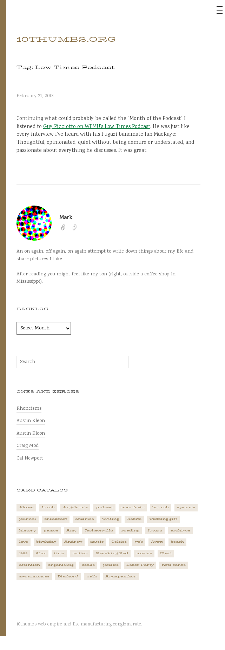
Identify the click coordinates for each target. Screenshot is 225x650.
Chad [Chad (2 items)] (166, 553)
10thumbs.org (66, 39)
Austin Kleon (30, 420)
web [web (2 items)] (139, 542)
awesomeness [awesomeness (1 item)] (34, 576)
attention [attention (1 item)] (29, 565)
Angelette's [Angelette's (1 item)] (75, 507)
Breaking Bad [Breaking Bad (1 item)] (112, 553)
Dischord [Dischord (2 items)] (68, 576)
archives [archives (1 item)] (180, 530)
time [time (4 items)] (59, 553)
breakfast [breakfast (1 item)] (55, 519)
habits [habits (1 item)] (134, 519)
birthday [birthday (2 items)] (46, 542)
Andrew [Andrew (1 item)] (73, 542)
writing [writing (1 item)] (110, 519)
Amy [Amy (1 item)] (71, 530)
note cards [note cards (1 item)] (174, 565)
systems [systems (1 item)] (186, 507)
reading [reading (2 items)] (130, 530)
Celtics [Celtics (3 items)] (119, 542)
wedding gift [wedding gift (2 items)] (163, 519)
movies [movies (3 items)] (144, 553)
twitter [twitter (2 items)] (80, 553)
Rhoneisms (28, 408)
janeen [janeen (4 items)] (110, 565)
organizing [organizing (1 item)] (61, 565)
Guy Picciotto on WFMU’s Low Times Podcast (96, 127)
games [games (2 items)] (51, 530)
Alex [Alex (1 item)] (40, 553)
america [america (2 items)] (84, 519)
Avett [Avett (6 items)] (157, 542)
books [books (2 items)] (88, 565)
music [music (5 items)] (97, 542)
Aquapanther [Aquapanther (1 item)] (121, 576)
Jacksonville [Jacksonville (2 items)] (99, 530)
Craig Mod (27, 445)
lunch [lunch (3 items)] (48, 507)
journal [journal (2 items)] (27, 519)
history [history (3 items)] (27, 530)
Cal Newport (29, 458)
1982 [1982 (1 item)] (23, 553)
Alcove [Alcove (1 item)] (26, 507)
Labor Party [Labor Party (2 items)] (140, 565)
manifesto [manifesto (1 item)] (132, 507)
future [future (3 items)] (154, 530)
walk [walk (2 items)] (91, 576)
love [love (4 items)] (23, 542)
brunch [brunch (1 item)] (160, 507)
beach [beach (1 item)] (177, 542)
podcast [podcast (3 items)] (104, 507)
